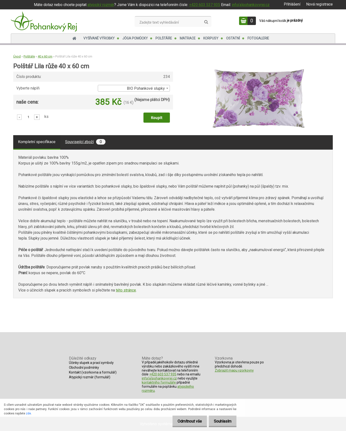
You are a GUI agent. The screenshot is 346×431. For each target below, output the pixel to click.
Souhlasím (221, 421)
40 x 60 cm (45, 56)
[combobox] (134, 88)
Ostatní (233, 38)
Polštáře (163, 38)
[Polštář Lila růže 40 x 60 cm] (258, 71)
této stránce (126, 290)
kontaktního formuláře (159, 382)
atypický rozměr (100, 4)
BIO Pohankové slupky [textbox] (146, 88)
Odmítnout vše (187, 421)
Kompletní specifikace (37, 141)
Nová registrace (319, 4)
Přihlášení (292, 4)
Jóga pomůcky (135, 38)
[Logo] (44, 21)
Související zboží (85, 141)
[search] (206, 22)
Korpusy (210, 38)
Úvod (17, 56)
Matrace (188, 38)
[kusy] (28, 117)
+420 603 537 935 (204, 4)
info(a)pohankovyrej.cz (251, 4)
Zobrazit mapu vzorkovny (234, 370)
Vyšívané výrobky (99, 38)
